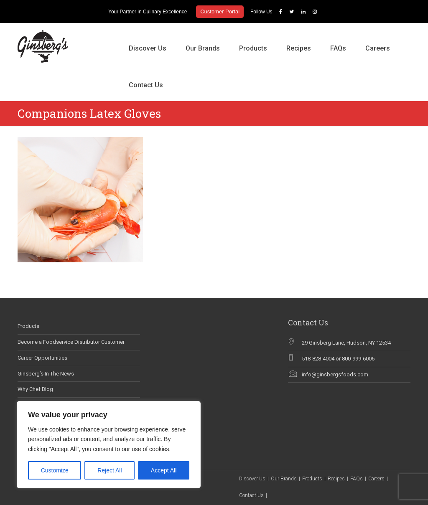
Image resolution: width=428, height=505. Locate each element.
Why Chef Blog (35, 389)
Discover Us (147, 48)
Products (253, 48)
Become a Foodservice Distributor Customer (71, 342)
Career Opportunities (42, 358)
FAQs (338, 48)
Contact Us (146, 85)
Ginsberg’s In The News (46, 374)
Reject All (109, 470)
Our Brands (203, 48)
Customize (55, 470)
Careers (377, 48)
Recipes (298, 48)
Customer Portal (219, 11)
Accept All (163, 470)
